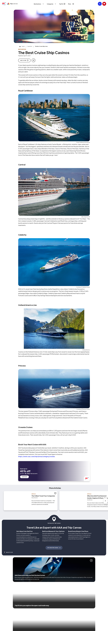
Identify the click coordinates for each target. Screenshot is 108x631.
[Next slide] (105, 500)
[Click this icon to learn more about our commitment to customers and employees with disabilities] (4, 609)
